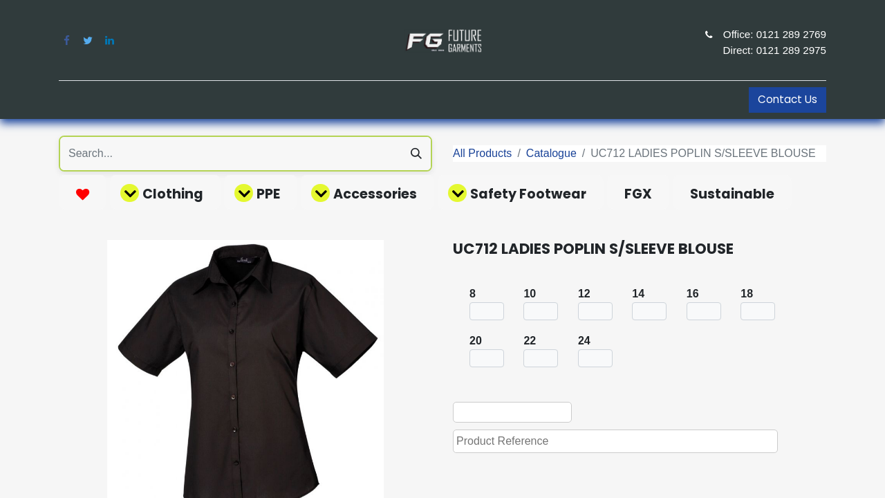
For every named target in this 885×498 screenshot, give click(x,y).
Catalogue (551, 153)
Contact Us (787, 99)
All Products (482, 153)
